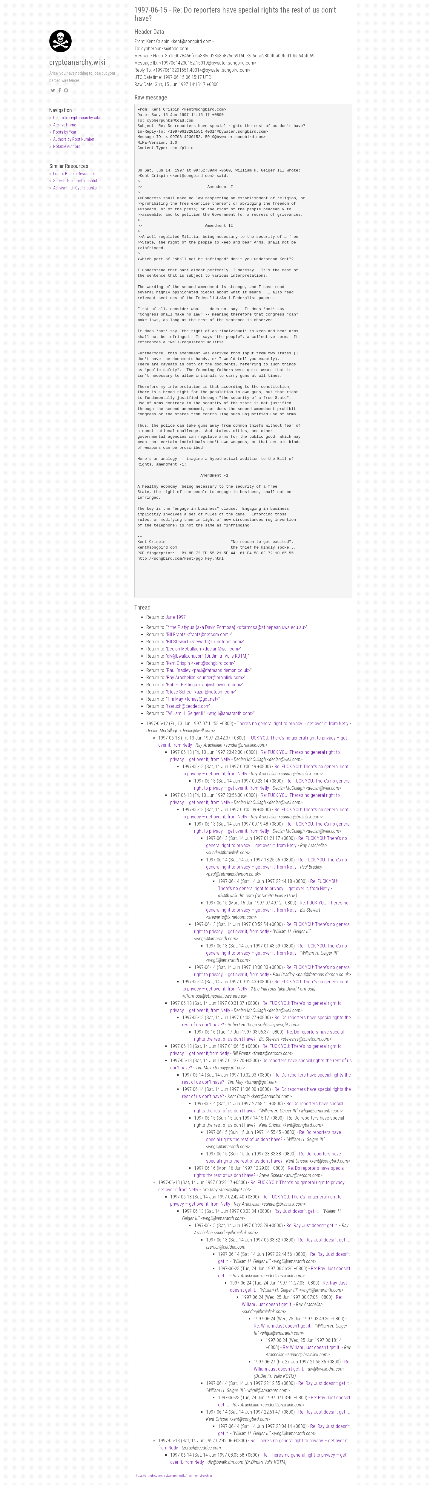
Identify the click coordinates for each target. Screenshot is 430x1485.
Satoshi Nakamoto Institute (76, 180)
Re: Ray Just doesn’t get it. (312, 1225)
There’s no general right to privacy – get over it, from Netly (292, 723)
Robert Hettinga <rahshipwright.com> (204, 685)
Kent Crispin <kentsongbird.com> (200, 663)
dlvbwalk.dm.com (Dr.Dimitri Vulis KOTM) (207, 656)
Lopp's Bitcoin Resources (74, 173)
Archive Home (64, 125)
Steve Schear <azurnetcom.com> (201, 692)
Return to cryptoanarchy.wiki (76, 117)
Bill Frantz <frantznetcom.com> (199, 634)
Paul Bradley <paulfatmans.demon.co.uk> (208, 670)
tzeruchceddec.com (188, 706)
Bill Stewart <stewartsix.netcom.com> (205, 641)
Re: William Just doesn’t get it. (282, 1326)
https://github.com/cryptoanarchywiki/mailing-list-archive (174, 1476)
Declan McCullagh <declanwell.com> (203, 649)
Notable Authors (66, 146)
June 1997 (175, 617)
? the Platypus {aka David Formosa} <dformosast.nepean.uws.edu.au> (236, 627)
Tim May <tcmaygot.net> (192, 699)
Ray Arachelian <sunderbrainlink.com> (205, 677)
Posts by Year (64, 132)
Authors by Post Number (73, 139)
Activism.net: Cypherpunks (75, 188)
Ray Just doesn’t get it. (296, 1211)
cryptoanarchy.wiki (77, 62)
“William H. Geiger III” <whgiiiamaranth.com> (210, 713)
